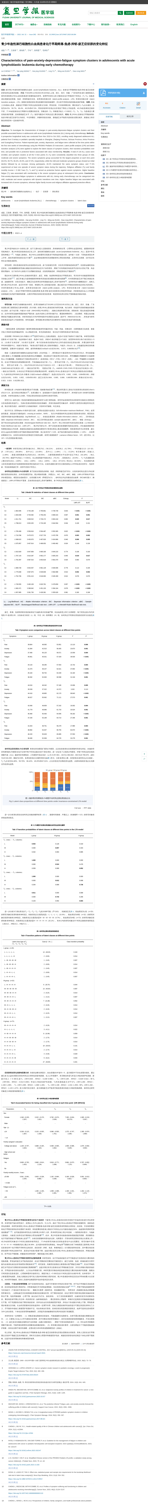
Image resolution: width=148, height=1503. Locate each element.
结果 (102, 155)
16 (81, 1264)
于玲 (29, 50)
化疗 (37, 192)
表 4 (72, 911)
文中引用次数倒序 (88, 1344)
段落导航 (109, 117)
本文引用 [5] (13, 1422)
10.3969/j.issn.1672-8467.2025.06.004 (62, 34)
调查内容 (106, 148)
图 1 (49, 758)
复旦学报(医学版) (7, 34)
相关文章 (130, 116)
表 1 (81, 481)
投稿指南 (48, 24)
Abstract (104, 126)
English (134, 24)
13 (42, 1235)
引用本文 (104, 137)
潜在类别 (55, 192)
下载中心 (91, 24)
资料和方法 (105, 144)
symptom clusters (67, 201)
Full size (78, 808)
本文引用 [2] (13, 1364)
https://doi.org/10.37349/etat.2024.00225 (23, 1375)
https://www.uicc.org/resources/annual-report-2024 (26, 1353)
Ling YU (51, 71)
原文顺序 (65, 1344)
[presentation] (10, 755)
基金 (102, 192)
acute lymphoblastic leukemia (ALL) (28, 201)
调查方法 (106, 152)
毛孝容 (45, 50)
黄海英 (22, 50)
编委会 (33, 24)
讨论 (102, 181)
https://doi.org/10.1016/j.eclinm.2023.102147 (24, 1450)
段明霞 (36, 50)
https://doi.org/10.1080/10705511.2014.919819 (25, 1479)
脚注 (102, 188)
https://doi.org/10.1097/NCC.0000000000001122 (25, 1493)
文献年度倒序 (75, 1344)
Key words (105, 133)
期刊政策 (105, 24)
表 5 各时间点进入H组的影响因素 (119, 177)
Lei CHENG (5, 71)
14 (35, 1264)
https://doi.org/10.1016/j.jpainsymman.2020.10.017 (26, 1396)
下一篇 (64, 239)
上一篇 (31, 239)
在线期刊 (76, 24)
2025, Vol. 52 (21, 34)
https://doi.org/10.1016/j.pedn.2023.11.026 (23, 1465)
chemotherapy (51, 201)
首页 (7, 24)
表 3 (44, 815)
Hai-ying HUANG (38, 71)
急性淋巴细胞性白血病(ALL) (21, 192)
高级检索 (129, 13)
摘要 (102, 122)
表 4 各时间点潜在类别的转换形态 (119, 174)
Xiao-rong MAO (79, 71)
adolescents (5, 201)
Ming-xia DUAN (64, 71)
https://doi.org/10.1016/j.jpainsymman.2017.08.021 (26, 1419)
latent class (82, 201)
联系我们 (120, 24)
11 (54, 389)
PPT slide (87, 808)
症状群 (45, 192)
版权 (102, 196)
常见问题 (62, 24)
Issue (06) (32, 34)
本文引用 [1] (13, 1356)
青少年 (3, 192)
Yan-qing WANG (23, 71)
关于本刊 (19, 24)
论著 (3, 38)
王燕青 (13, 50)
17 (74, 1286)
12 (11, 1232)
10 (33, 336)
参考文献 (104, 185)
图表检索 (141, 13)
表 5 (22, 1091)
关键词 (103, 129)
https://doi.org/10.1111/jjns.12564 (20, 1433)
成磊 (3, 50)
